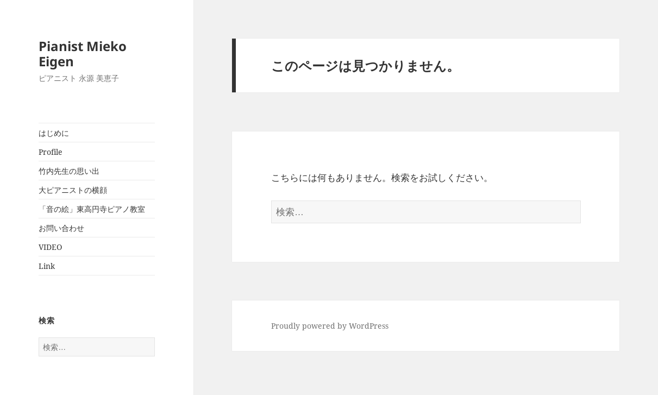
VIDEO (50, 247)
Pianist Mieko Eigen (83, 53)
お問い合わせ (61, 228)
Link (47, 266)
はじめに (54, 133)
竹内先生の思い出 (69, 171)
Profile (50, 152)
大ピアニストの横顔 (73, 190)
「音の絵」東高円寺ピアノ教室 (92, 209)
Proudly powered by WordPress (329, 326)
